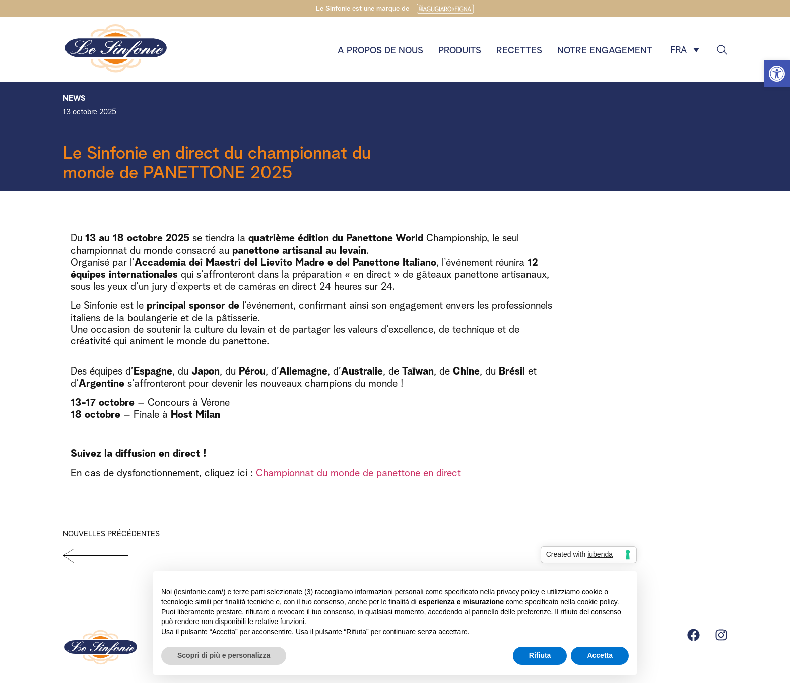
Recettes (519, 49)
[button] (777, 73)
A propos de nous (380, 49)
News (74, 97)
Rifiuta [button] (540, 655)
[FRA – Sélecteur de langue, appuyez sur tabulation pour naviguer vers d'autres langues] (684, 49)
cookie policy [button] (597, 602)
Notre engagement (604, 49)
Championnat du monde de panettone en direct (358, 471)
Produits (459, 49)
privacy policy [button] (518, 592)
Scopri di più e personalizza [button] (223, 655)
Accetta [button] (600, 655)
